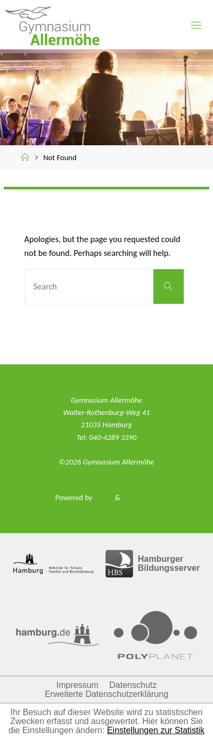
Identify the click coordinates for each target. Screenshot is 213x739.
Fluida (102, 497)
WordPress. (140, 497)
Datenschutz (133, 685)
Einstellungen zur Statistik (155, 730)
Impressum (77, 685)
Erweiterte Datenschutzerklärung (106, 694)
